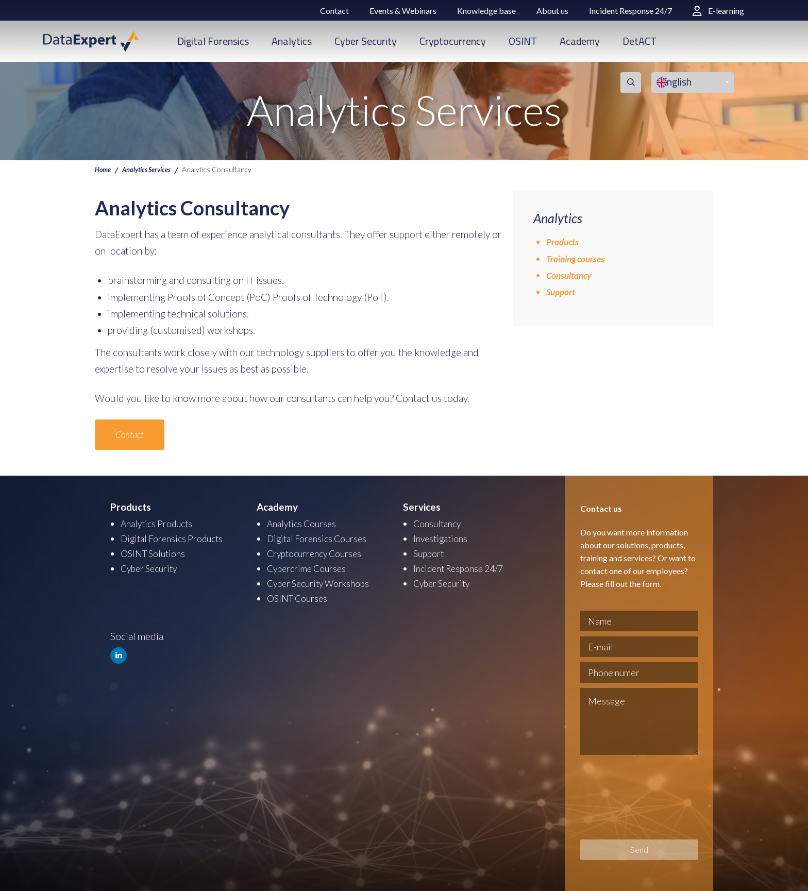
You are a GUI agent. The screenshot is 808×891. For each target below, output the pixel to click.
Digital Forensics (213, 41)
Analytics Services (152, 169)
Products (564, 241)
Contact (334, 10)
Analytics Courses (304, 523)
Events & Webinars (402, 10)
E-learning (718, 10)
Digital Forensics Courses (321, 538)
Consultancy (571, 275)
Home (104, 169)
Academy (580, 41)
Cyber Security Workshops (323, 581)
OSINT (523, 41)
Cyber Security (365, 41)
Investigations (442, 538)
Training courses (579, 258)
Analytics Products (160, 523)
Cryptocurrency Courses (319, 552)
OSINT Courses (299, 595)
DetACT (639, 41)
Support (562, 291)
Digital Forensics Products (176, 538)
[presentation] (622, 797)
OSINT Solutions (156, 552)
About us (552, 10)
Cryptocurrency (452, 41)
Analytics (292, 41)
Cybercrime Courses (310, 567)
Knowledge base (486, 10)
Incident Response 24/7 (630, 10)
